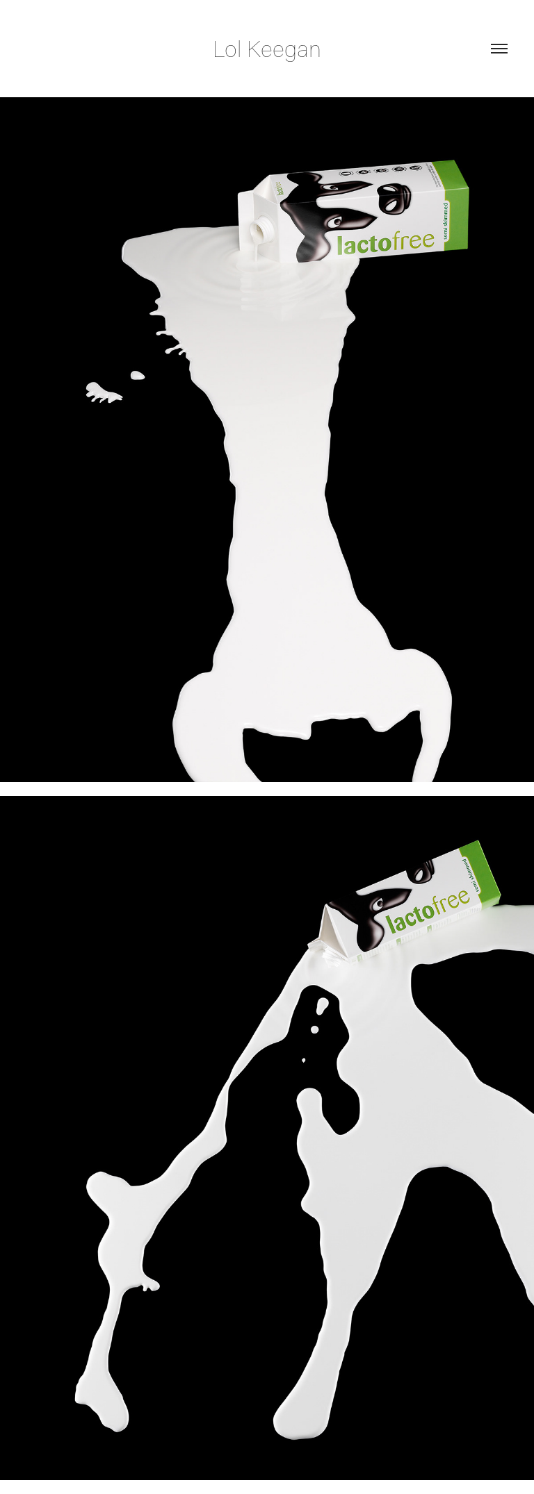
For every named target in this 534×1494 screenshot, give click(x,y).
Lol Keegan (267, 48)
